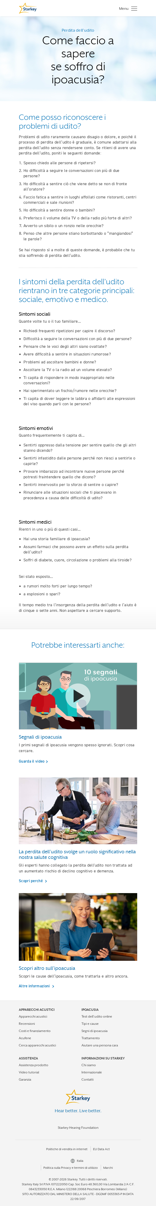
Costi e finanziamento (35, 1031)
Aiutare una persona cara (99, 1045)
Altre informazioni (35, 985)
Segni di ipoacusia (94, 1031)
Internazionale (91, 1072)
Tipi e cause (90, 1023)
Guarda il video (32, 761)
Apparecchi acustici (33, 1016)
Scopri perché (31, 880)
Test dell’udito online (96, 1016)
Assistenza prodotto (33, 1065)
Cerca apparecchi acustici (37, 1045)
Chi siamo (88, 1065)
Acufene (25, 1038)
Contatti (87, 1079)
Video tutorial (29, 1072)
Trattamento (90, 1038)
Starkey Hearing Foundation (78, 1127)
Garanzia (25, 1079)
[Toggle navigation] (127, 8)
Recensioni (27, 1023)
